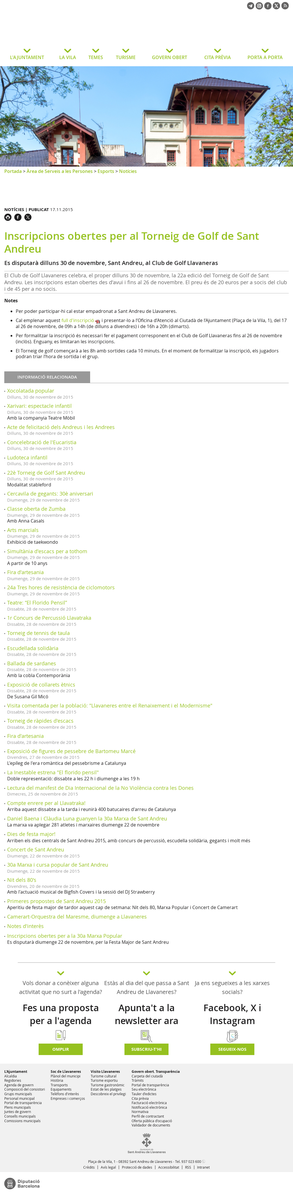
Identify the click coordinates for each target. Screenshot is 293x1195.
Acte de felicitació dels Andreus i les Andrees (61, 427)
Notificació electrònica (149, 1107)
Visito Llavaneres (105, 1071)
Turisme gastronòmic (107, 1085)
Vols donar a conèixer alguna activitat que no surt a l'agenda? (60, 987)
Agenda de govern (18, 1085)
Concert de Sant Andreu (35, 849)
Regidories (12, 1080)
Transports (59, 1085)
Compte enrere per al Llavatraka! (46, 803)
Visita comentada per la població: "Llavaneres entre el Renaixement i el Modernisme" (109, 705)
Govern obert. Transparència (156, 1071)
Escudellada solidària (32, 648)
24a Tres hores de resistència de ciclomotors (61, 587)
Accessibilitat (168, 1167)
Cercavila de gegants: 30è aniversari (50, 493)
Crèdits (89, 1167)
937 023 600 (191, 1161)
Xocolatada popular (30, 390)
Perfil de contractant (148, 1116)
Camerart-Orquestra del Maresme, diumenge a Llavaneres (77, 916)
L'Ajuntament (15, 1071)
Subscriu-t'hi (146, 1049)
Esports (106, 171)
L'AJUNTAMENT (27, 57)
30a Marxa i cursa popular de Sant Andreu (57, 864)
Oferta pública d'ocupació (152, 1120)
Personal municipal (19, 1098)
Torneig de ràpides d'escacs (40, 720)
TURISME (126, 57)
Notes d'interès (25, 926)
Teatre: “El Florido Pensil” (37, 602)
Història (57, 1080)
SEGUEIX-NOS (232, 1049)
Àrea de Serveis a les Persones (60, 171)
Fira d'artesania (25, 572)
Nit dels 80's (21, 879)
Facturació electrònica (149, 1102)
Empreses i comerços (68, 1098)
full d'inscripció (78, 320)
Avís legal (108, 1167)
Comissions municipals (22, 1120)
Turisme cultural (103, 1076)
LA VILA (67, 57)
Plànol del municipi (65, 1076)
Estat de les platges (106, 1089)
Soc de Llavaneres (66, 1071)
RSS (188, 1167)
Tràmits (138, 1080)
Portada (13, 171)
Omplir (60, 1049)
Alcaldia (10, 1076)
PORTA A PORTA (265, 57)
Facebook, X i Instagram (232, 1014)
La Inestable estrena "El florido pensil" (53, 772)
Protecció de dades (137, 1167)
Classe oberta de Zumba (36, 508)
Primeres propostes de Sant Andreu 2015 (56, 901)
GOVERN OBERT (169, 57)
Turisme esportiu (104, 1080)
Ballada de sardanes (31, 663)
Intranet (203, 1167)
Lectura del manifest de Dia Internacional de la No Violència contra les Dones (100, 787)
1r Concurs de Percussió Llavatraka (49, 617)
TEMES (95, 57)
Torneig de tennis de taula (38, 632)
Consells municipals (20, 1116)
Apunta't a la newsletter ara (147, 1014)
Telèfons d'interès (65, 1093)
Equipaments (61, 1089)
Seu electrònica (144, 1089)
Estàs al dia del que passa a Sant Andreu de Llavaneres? (146, 987)
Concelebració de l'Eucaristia (41, 442)
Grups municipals (18, 1093)
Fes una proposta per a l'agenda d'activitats (61, 1020)
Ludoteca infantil (27, 457)
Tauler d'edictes (144, 1093)
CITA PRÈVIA (217, 57)
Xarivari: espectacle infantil (39, 405)
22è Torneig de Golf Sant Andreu (46, 472)
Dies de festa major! (31, 834)
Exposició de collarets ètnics (41, 684)
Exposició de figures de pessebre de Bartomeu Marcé (71, 751)
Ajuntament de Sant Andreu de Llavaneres (50, 32)
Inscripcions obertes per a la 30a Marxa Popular (64, 935)
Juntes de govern (17, 1111)
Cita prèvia (140, 1098)
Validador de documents (151, 1125)
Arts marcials (23, 530)
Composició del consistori (24, 1089)
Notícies (128, 171)
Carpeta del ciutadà (147, 1076)
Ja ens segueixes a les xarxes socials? (232, 987)
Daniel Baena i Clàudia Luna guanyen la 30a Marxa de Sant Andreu (87, 818)
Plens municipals (17, 1107)
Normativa (140, 1111)
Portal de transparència (23, 1102)
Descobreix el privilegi (108, 1093)
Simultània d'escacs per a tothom (47, 551)
